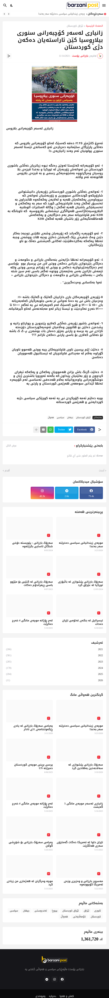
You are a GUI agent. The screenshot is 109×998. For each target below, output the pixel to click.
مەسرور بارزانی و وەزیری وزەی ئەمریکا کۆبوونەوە (83, 883)
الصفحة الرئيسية (94, 26)
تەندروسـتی (40, 910)
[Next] (4, 14)
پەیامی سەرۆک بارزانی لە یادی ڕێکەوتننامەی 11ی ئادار (33, 727)
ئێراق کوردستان (75, 26)
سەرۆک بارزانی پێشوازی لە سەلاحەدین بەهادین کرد (85, 766)
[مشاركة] (9, 56)
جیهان (70, 417)
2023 (54, 661)
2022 (54, 655)
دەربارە (52, 996)
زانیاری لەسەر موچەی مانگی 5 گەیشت (83, 805)
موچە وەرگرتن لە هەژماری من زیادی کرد (30, 883)
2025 (54, 674)
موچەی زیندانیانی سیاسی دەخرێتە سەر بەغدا (61, 14)
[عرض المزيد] (36, 430)
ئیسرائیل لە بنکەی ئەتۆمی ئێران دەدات (82, 622)
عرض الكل (11, 446)
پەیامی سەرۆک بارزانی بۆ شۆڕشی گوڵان (31, 844)
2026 (54, 680)
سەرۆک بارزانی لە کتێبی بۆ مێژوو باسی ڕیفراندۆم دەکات (31, 583)
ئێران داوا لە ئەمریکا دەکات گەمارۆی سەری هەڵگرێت (80, 844)
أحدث (101, 470)
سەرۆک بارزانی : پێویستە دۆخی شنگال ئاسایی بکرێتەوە (32, 544)
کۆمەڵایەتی (79, 916)
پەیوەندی (40, 996)
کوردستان (96, 916)
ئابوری (97, 910)
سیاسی (60, 417)
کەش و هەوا (67, 996)
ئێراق (86, 910)
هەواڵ (51, 417)
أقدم (7, 470)
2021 (54, 650)
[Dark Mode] (11, 5)
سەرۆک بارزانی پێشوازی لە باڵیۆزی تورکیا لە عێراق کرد (80, 583)
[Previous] (8, 14)
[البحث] (4, 5)
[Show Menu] (104, 5)
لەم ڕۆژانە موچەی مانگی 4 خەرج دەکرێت (32, 622)
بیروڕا (54, 910)
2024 (54, 668)
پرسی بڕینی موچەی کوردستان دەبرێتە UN (33, 766)
